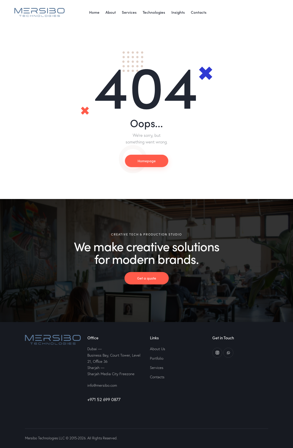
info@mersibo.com (102, 385)
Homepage (147, 160)
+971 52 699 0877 (104, 399)
